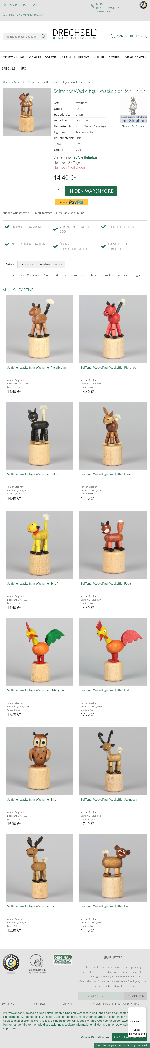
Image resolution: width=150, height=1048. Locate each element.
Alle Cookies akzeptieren (129, 1037)
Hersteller (26, 261)
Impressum (10, 1028)
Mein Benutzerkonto (107, 6)
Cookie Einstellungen (95, 1037)
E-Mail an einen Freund (70, 210)
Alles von (133, 123)
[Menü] (143, 1009)
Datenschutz (124, 1024)
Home (7, 79)
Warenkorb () (132, 36)
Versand (142, 1045)
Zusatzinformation (51, 261)
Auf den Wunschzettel (16, 210)
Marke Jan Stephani (26, 79)
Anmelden (103, 11)
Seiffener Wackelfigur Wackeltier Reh (66, 79)
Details (10, 261)
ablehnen (57, 1024)
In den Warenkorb (91, 187)
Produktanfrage (43, 210)
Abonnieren (135, 993)
